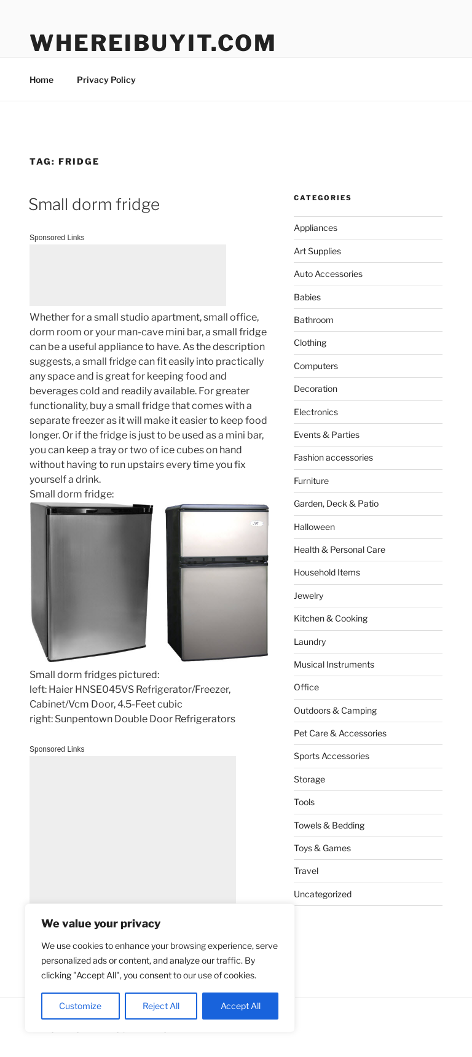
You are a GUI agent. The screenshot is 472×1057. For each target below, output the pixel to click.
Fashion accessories (333, 457)
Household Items (327, 572)
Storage (309, 779)
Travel (306, 870)
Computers (316, 366)
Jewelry (308, 595)
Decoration (315, 388)
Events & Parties (327, 434)
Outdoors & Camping (335, 710)
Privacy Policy (106, 79)
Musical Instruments (334, 664)
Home (41, 79)
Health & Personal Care (339, 549)
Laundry (310, 641)
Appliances (315, 227)
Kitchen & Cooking (331, 618)
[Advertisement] (128, 275)
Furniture (311, 480)
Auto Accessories (328, 273)
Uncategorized (323, 894)
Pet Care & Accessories (340, 733)
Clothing (310, 342)
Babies (307, 297)
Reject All (161, 1005)
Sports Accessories (331, 756)
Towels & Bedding (329, 825)
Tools (304, 802)
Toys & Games (322, 848)
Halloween (314, 526)
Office (306, 687)
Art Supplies (317, 251)
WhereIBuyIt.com (153, 43)
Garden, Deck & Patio (336, 503)
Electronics (316, 412)
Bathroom (314, 319)
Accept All (241, 1005)
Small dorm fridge (94, 204)
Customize (80, 1005)
